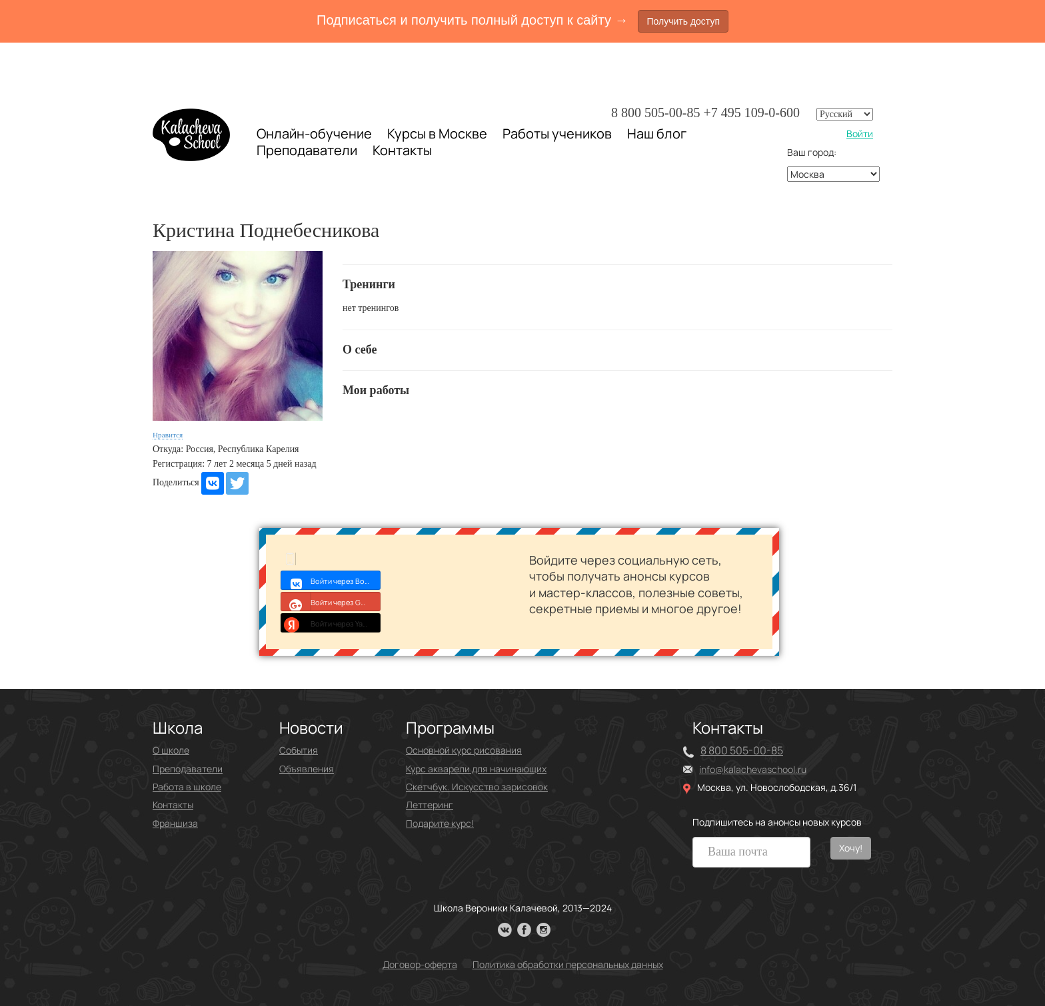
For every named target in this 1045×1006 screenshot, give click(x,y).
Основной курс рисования (464, 750)
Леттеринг (429, 804)
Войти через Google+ (331, 601)
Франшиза (175, 823)
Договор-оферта (420, 964)
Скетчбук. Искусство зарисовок (477, 786)
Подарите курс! (440, 823)
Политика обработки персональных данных (568, 964)
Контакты (402, 150)
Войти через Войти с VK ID (331, 580)
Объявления (306, 768)
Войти (859, 133)
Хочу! (850, 848)
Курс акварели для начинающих (476, 768)
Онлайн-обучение (314, 133)
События (298, 750)
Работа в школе (187, 786)
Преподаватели (307, 150)
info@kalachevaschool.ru (752, 769)
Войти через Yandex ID (331, 622)
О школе (171, 750)
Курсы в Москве (437, 133)
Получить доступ (683, 21)
